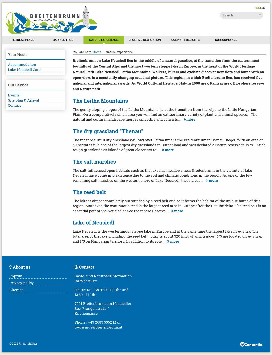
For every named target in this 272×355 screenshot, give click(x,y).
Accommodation (22, 64)
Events (14, 95)
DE (258, 7)
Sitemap (16, 289)
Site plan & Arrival (23, 100)
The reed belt (89, 192)
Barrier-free (63, 39)
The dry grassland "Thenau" (108, 131)
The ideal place (22, 39)
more (189, 119)
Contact (14, 105)
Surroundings (226, 39)
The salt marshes (94, 161)
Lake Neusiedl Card (24, 69)
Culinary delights (185, 39)
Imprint (15, 275)
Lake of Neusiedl (93, 222)
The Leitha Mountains (100, 100)
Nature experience (104, 39)
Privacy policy (21, 282)
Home (97, 52)
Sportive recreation (145, 39)
